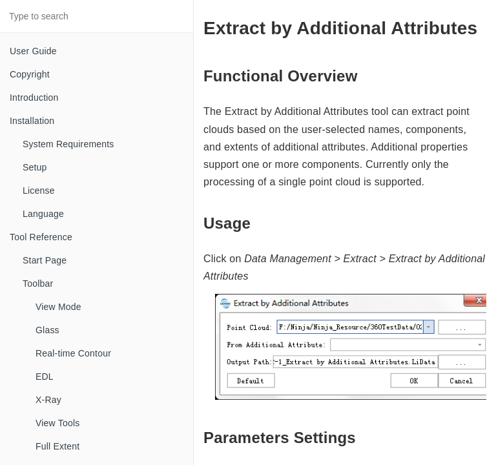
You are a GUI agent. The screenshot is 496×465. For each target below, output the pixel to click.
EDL (45, 376)
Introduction (34, 97)
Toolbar (38, 283)
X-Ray (48, 400)
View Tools (57, 423)
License (39, 190)
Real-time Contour (73, 353)
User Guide (33, 51)
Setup (35, 167)
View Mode (58, 307)
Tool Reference (41, 237)
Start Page (45, 260)
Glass (47, 330)
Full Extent (57, 446)
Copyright (30, 74)
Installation (32, 121)
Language (43, 214)
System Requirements (68, 144)
